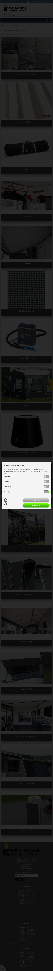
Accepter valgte (36, 500)
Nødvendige (7, 491)
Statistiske (6, 481)
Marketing (7, 476)
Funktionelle (7, 486)
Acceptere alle (36, 505)
